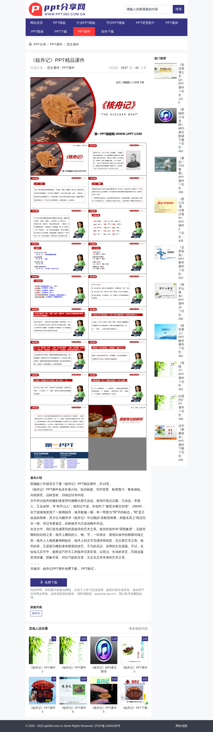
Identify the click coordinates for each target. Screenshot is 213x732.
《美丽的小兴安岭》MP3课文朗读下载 (181, 124)
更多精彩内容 (138, 628)
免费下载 (48, 582)
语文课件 (53, 68)
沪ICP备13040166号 (107, 725)
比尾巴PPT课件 (181, 402)
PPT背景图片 (145, 23)
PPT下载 (61, 31)
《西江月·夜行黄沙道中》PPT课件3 (181, 214)
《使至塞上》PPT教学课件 (181, 335)
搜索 (178, 9)
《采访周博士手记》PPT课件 (181, 76)
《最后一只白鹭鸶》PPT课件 (181, 169)
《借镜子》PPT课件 (181, 370)
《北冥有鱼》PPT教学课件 (181, 257)
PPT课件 (84, 31)
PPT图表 (37, 31)
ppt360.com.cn (53, 725)
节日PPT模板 (115, 23)
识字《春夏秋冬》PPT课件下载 (181, 437)
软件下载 (107, 31)
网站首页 (36, 23)
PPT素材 (172, 23)
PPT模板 (59, 23)
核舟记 (36, 613)
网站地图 (181, 725)
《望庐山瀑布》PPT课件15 (181, 296)
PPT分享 (39, 44)
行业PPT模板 (86, 23)
